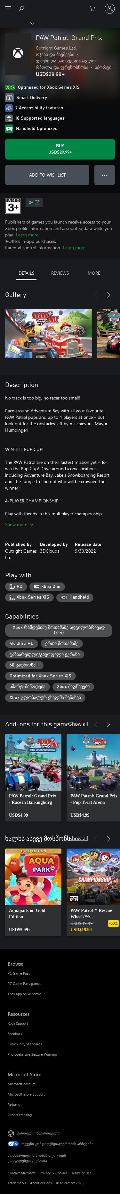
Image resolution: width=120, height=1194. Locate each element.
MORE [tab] (94, 273)
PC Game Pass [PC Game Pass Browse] (19, 973)
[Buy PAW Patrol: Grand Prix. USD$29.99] (60, 149)
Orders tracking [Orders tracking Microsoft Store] (20, 1115)
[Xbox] (17, 22)
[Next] (108, 294)
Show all (78, 723)
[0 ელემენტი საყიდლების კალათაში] (94, 8)
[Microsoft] (59, 5)
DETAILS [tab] (26, 273)
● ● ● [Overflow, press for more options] (105, 175)
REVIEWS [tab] (60, 273)
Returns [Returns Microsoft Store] (14, 1104)
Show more (19, 524)
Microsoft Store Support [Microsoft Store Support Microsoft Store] (26, 1094)
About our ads (41, 1183)
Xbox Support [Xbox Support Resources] (18, 1023)
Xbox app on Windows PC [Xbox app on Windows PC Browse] (27, 994)
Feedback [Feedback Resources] (15, 1034)
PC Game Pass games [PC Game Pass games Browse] (24, 983)
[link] (33, 778)
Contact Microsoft (22, 1173)
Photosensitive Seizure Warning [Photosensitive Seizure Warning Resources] (32, 1054)
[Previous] (95, 294)
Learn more (27, 235)
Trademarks (17, 1183)
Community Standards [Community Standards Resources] (25, 1044)
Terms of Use (82, 1173)
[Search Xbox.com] (22, 8)
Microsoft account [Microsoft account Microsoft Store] (22, 1084)
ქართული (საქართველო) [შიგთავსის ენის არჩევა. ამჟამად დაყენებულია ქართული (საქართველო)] (39, 1133)
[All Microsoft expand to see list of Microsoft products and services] (8, 8)
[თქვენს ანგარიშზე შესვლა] (109, 8)
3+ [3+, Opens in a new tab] (34, 202)
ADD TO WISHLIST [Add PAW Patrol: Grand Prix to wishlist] (47, 175)
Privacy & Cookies (54, 1173)
